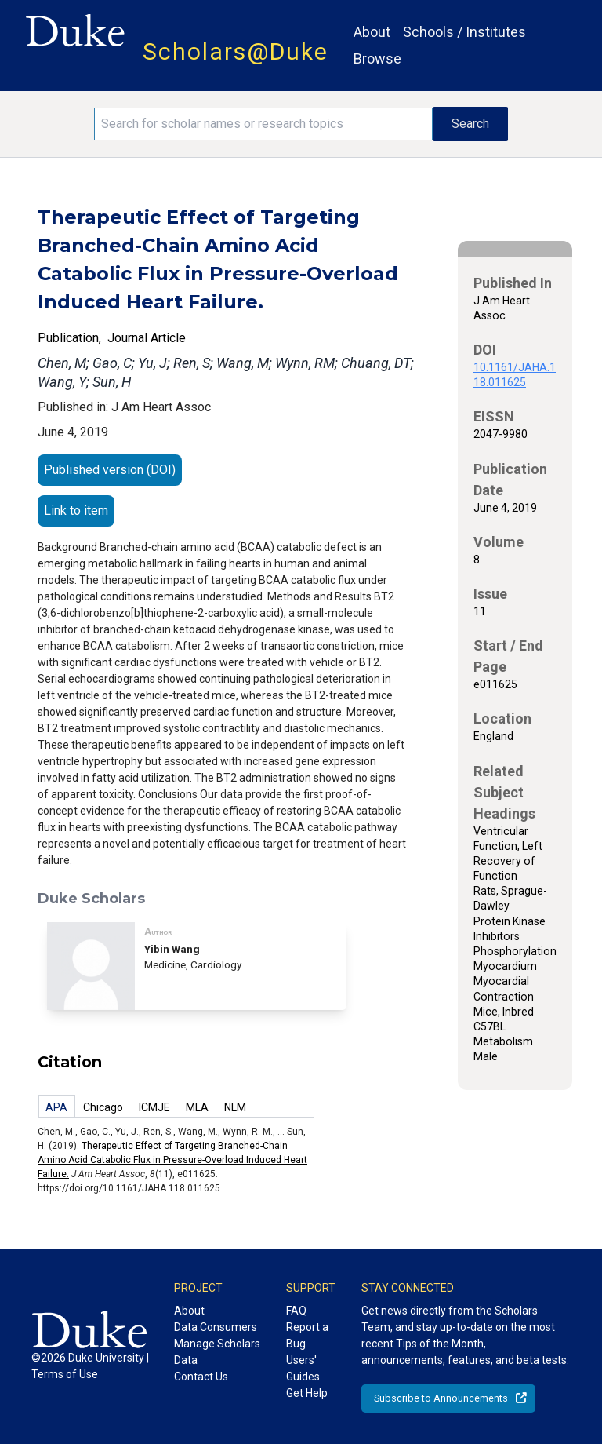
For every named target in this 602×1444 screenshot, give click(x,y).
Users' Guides (303, 1368)
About (372, 32)
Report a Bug (307, 1335)
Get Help (307, 1393)
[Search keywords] (263, 124)
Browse (377, 58)
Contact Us (201, 1376)
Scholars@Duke (235, 51)
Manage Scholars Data (217, 1351)
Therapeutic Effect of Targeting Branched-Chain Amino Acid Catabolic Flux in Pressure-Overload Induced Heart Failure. (172, 1160)
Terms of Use (64, 1374)
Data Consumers (215, 1327)
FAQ (296, 1310)
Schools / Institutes (464, 32)
